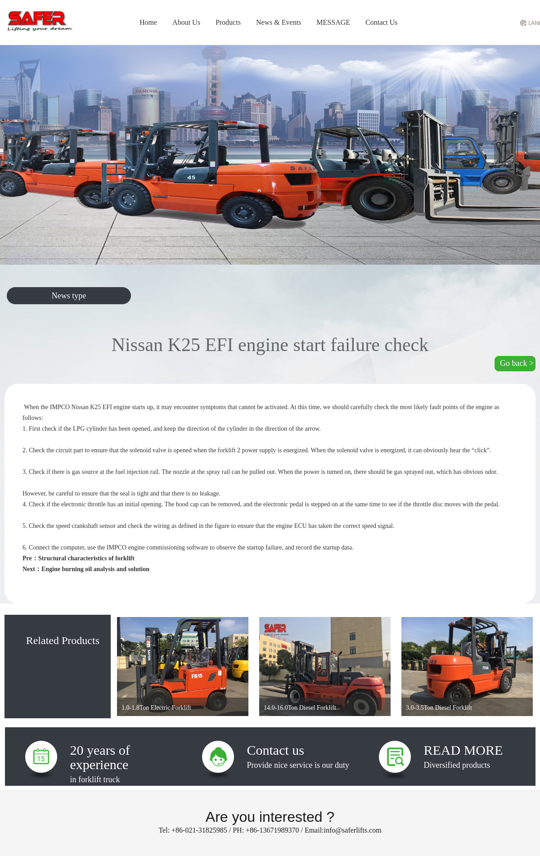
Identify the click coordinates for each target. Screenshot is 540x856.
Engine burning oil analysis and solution (95, 569)
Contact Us (381, 22)
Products (228, 22)
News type (69, 295)
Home (148, 22)
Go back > (517, 363)
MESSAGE (333, 22)
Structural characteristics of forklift (86, 558)
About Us (186, 22)
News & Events (278, 22)
